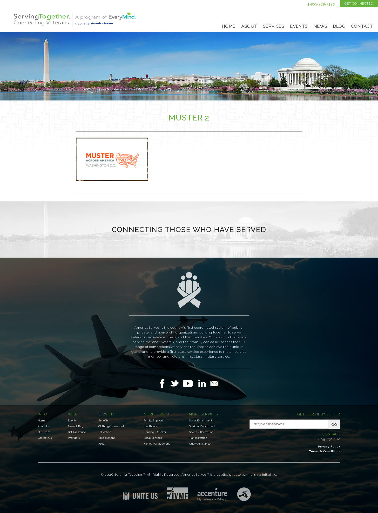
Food (101, 443)
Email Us (214, 383)
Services (273, 26)
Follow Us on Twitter (176, 383)
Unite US (140, 493)
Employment (106, 438)
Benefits (103, 420)
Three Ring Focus (244, 494)
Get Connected (358, 3)
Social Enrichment (200, 420)
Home (229, 26)
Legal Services (153, 438)
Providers (74, 438)
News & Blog (76, 426)
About (249, 26)
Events (299, 26)
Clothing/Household (111, 426)
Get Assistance (77, 432)
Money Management (157, 443)
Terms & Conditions (324, 451)
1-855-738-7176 (321, 4)
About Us (43, 426)
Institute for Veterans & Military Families (177, 493)
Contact (362, 26)
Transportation (198, 438)
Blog (339, 26)
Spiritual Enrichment (202, 426)
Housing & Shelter (155, 432)
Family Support (153, 420)
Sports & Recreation (201, 432)
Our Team (44, 432)
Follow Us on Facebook (164, 383)
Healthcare (150, 426)
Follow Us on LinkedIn (203, 383)
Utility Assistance (199, 443)
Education (104, 432)
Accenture (212, 494)
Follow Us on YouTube (190, 383)
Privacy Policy (329, 446)
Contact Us (45, 438)
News (320, 26)
